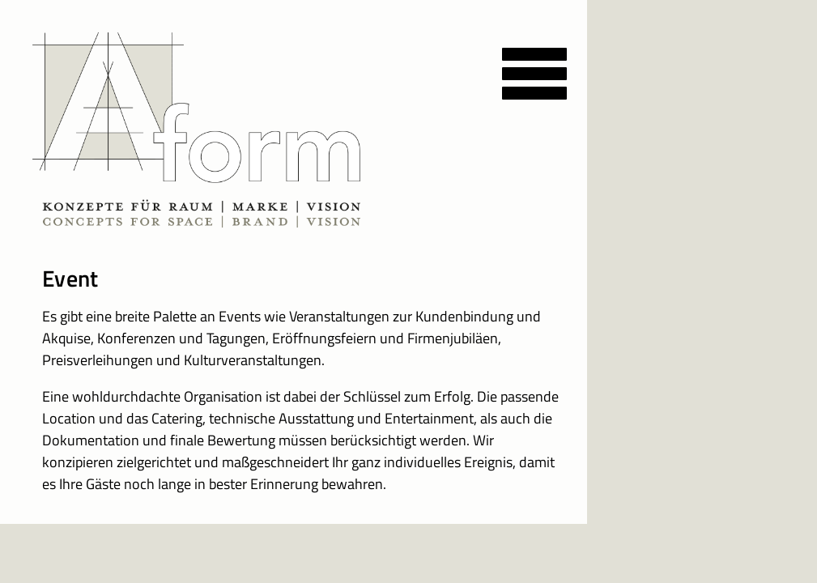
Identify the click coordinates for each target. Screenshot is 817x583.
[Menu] (546, 63)
